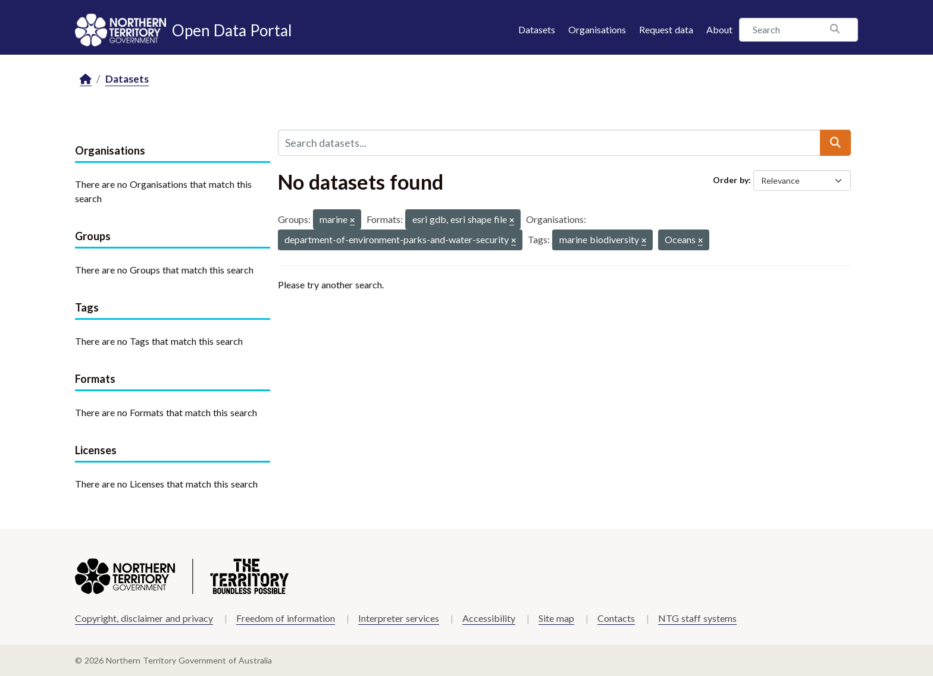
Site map (556, 618)
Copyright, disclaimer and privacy (144, 618)
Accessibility (488, 618)
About (719, 29)
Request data (666, 29)
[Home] (86, 79)
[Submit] (835, 143)
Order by (731, 180)
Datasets (536, 29)
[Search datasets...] (549, 143)
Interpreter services (398, 618)
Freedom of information (285, 618)
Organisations (597, 29)
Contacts (616, 618)
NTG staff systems (697, 618)
